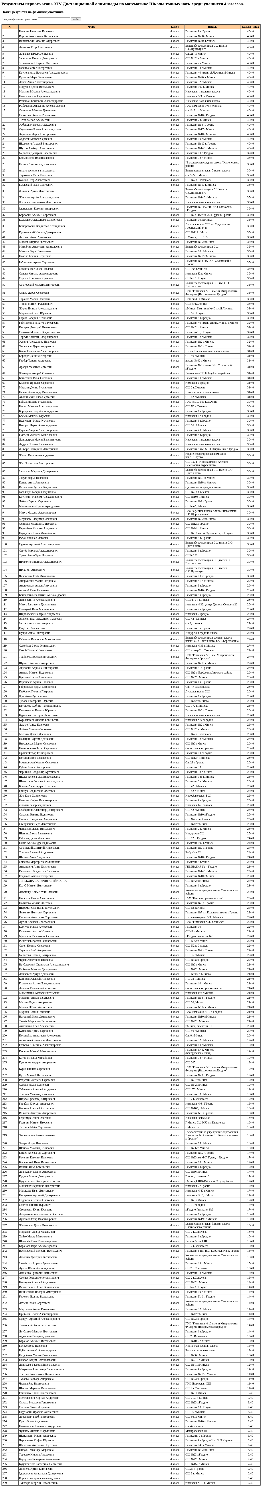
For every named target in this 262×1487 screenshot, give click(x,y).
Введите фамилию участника (19, 19)
